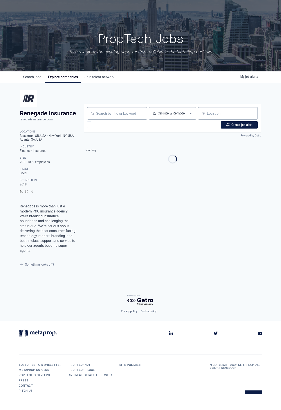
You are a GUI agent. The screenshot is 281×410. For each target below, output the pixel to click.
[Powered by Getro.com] (140, 299)
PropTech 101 (79, 364)
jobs (32, 77)
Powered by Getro (251, 135)
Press (23, 380)
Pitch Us (26, 390)
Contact (26, 385)
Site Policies (129, 364)
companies (63, 77)
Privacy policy (129, 311)
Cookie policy (149, 311)
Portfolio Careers (34, 375)
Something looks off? (37, 264)
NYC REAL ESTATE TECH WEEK (90, 375)
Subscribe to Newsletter (40, 364)
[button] (101, 124)
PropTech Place (81, 370)
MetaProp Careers (34, 370)
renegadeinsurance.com (36, 119)
